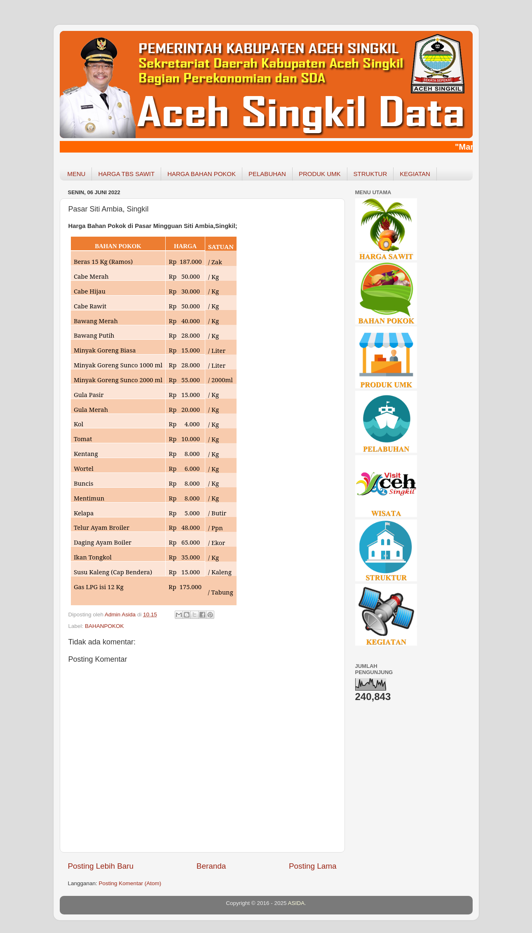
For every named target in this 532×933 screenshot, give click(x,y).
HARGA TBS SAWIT (126, 173)
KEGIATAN (415, 173)
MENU (76, 173)
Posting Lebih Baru (101, 866)
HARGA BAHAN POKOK (201, 173)
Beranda (211, 866)
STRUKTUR (370, 173)
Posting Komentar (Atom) (130, 883)
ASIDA (296, 903)
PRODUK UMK (320, 173)
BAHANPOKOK (104, 626)
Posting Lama (313, 866)
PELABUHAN (267, 173)
